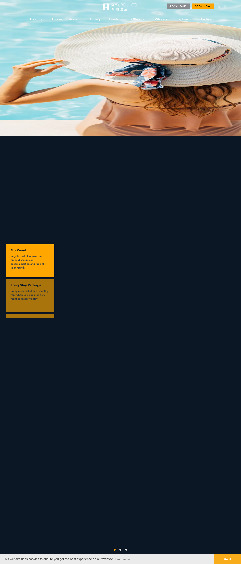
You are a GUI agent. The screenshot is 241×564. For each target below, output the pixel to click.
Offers (137, 19)
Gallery (206, 19)
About (35, 19)
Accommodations (66, 19)
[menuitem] (219, 6)
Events (115, 19)
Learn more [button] (122, 559)
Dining (95, 19)
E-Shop (160, 19)
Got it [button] (227, 558)
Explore (184, 19)
